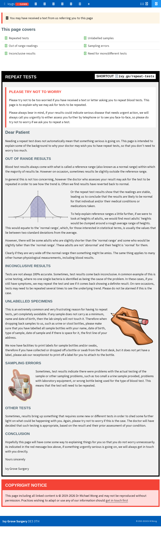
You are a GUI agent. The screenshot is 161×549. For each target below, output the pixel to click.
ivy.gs (16, 4)
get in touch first (117, 500)
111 (144, 4)
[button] (156, 3)
